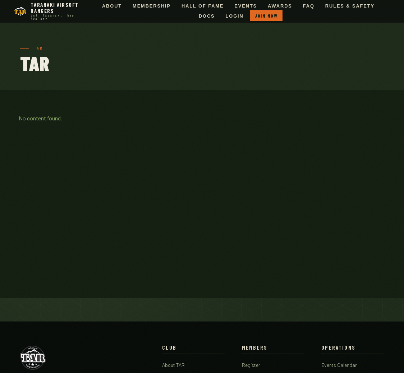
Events (245, 6)
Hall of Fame (203, 6)
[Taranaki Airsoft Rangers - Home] (50, 11)
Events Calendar (339, 365)
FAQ (309, 6)
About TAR (173, 365)
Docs (207, 16)
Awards (280, 6)
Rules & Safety (350, 6)
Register (251, 365)
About (112, 6)
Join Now (266, 16)
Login (235, 16)
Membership (152, 6)
